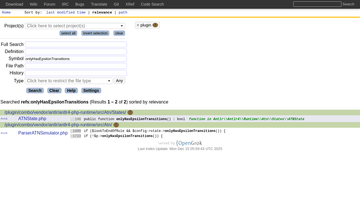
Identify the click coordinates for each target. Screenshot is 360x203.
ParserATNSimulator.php (43, 133)
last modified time (66, 13)
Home (6, 13)
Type (19, 81)
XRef (129, 4)
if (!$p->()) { (116, 136)
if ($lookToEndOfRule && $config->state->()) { (148, 131)
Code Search (152, 4)
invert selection (95, 34)
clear (119, 34)
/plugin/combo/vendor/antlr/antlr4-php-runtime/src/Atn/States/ (65, 113)
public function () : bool (127, 119)
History (17, 73)
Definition (14, 52)
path (123, 13)
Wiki (33, 4)
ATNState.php (32, 119)
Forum (49, 4)
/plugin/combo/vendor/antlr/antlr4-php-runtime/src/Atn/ (58, 125)
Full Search (12, 45)
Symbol (16, 59)
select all (68, 34)
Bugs (79, 4)
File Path (15, 66)
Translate (99, 4)
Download (14, 4)
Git (116, 4)
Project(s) (13, 26)
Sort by (32, 13)
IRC (65, 4)
